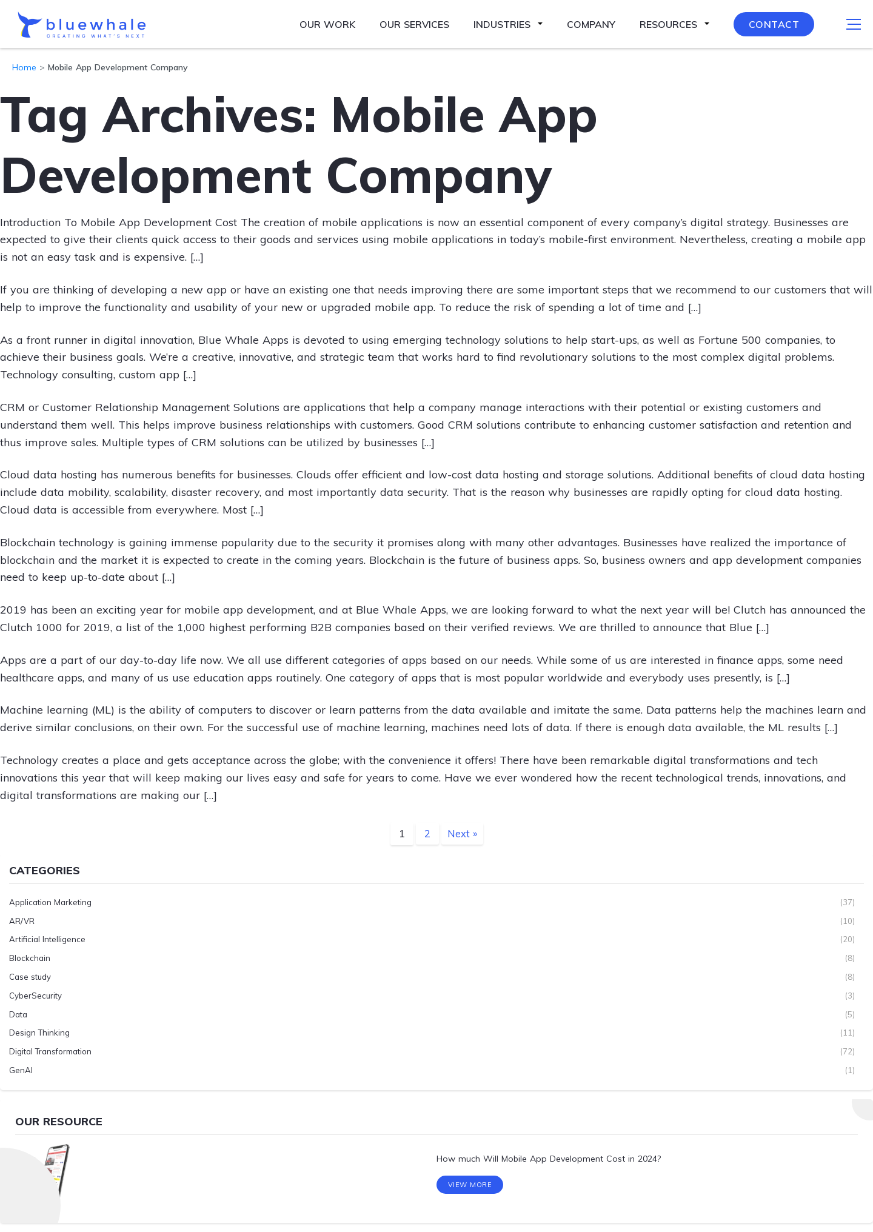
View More (470, 1188)
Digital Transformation (50, 1051)
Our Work (327, 24)
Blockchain (29, 958)
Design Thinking (39, 1032)
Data (18, 1014)
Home (24, 67)
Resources (668, 24)
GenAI (21, 1070)
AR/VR (22, 920)
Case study (30, 977)
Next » (462, 833)
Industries (501, 24)
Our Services (414, 24)
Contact (774, 24)
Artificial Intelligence (47, 939)
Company (591, 24)
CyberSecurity (35, 995)
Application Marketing (50, 902)
